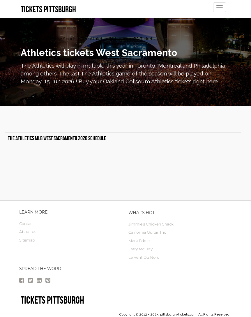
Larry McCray (140, 248)
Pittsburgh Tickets (40, 38)
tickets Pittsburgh (52, 300)
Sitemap (27, 240)
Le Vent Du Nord (144, 257)
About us (27, 231)
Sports (69, 38)
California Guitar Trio (147, 232)
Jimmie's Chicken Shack (151, 224)
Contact (26, 223)
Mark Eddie (139, 240)
